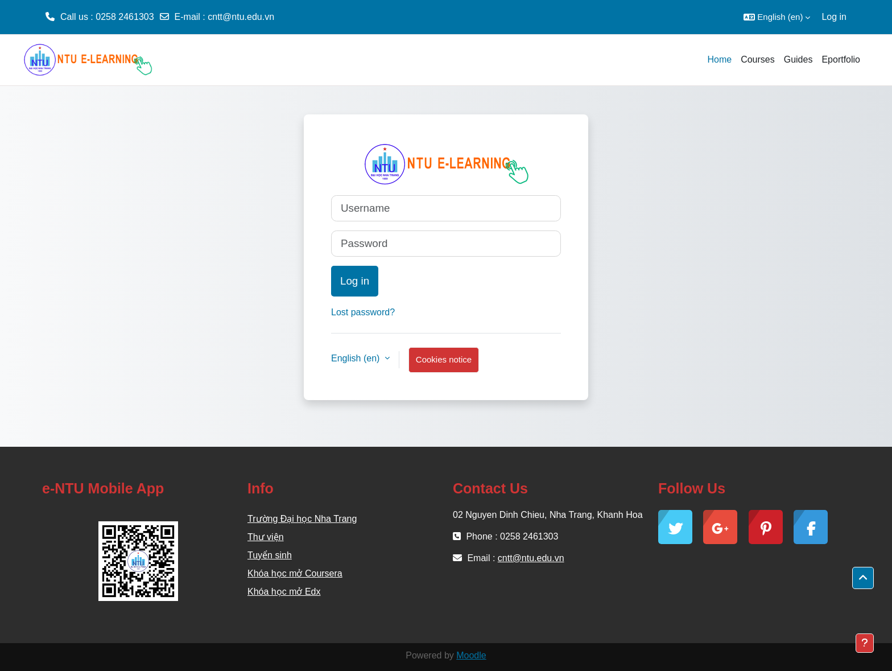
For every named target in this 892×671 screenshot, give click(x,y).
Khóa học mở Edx (284, 591)
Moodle (471, 655)
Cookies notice (444, 359)
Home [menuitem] (719, 59)
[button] (777, 17)
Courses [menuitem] (758, 59)
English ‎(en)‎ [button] (356, 358)
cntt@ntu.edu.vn (241, 17)
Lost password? (363, 312)
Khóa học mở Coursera (294, 573)
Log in (833, 17)
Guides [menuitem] (798, 59)
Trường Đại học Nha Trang (302, 519)
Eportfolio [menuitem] (840, 59)
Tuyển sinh (269, 555)
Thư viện (265, 537)
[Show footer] (865, 643)
